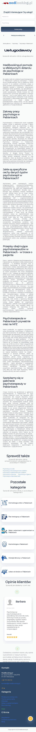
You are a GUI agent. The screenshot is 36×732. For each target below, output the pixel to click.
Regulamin (5, 717)
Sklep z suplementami (9, 703)
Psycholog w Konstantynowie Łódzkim (15, 470)
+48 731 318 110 (6, 680)
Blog (3, 721)
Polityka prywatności (8, 719)
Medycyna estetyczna (18, 35)
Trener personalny (8, 699)
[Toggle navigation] (4, 7)
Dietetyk (4, 701)
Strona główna (6, 43)
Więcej (3, 709)
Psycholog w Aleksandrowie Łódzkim (14, 472)
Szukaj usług (18, 29)
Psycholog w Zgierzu (24, 474)
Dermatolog (5, 705)
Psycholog (15, 43)
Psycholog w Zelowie (9, 474)
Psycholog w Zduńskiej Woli (11, 476)
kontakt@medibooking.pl (10, 683)
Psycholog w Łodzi (8, 469)
